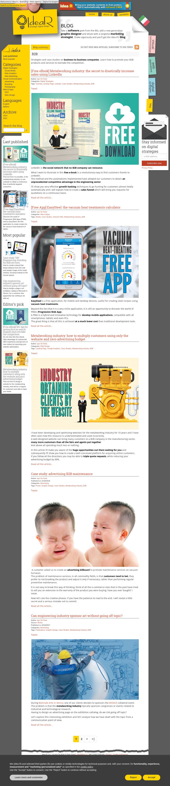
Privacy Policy (147, 168)
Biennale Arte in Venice (51, 702)
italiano (6, 107)
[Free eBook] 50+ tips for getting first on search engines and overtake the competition (15, 330)
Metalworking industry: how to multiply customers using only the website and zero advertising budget (15, 374)
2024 (5, 116)
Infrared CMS (58, 217)
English (6, 104)
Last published (10, 56)
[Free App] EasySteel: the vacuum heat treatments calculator (14, 212)
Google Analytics (53, 348)
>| (93, 739)
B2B (92, 84)
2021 (5, 118)
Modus (40, 623)
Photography (10, 87)
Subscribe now (154, 163)
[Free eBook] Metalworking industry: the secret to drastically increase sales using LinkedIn (15, 169)
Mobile (38, 217)
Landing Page (48, 84)
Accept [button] (151, 777)
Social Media (10, 71)
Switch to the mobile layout (13, 5)
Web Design (10, 95)
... (4, 121)
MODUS (113, 702)
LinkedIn (58, 84)
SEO (7, 92)
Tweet (34, 88)
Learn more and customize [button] (28, 777)
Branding (8, 84)
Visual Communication (12, 79)
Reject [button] (133, 777)
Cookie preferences (120, 754)
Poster (38, 486)
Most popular (9, 59)
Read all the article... (42, 197)
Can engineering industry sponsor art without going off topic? (15, 283)
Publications (40, 630)
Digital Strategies (10, 68)
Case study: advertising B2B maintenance (62, 474)
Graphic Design (47, 486)
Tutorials (39, 84)
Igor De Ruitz (42, 79)
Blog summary (40, 47)
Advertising (9, 81)
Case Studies (67, 84)
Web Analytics (10, 73)
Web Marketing (11, 76)
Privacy (109, 754)
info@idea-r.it (82, 754)
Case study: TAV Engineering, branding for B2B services (14, 260)
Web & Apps (8, 89)
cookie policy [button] (86, 767)
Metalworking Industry (81, 84)
